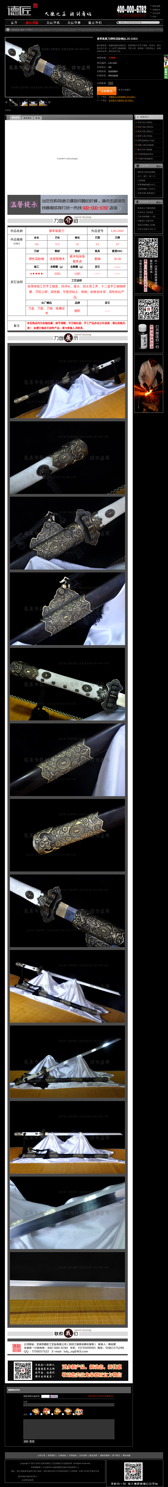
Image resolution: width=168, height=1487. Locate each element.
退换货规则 (105, 1455)
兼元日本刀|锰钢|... (145, 149)
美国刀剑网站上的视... (147, 225)
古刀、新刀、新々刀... (147, 176)
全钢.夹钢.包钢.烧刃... (147, 193)
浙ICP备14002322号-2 (27, 1476)
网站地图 (156, 6)
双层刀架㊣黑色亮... (146, 127)
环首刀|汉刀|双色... (145, 122)
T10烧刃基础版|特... (146, 159)
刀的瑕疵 (141, 180)
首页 (22, 30)
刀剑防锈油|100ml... (146, 154)
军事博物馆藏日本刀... (147, 185)
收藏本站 (156, 10)
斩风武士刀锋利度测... (147, 208)
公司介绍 (41, 1455)
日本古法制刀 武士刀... (147, 229)
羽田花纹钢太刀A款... (146, 140)
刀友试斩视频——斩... (147, 216)
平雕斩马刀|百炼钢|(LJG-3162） (122, 97)
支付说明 (83, 1455)
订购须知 (62, 1455)
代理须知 (73, 1455)
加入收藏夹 (125, 90)
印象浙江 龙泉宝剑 (146, 221)
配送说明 (93, 1455)
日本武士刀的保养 (145, 212)
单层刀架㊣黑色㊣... (146, 131)
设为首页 (156, 13)
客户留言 (116, 1455)
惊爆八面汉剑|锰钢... (146, 145)
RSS (154, 17)
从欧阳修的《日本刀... (147, 189)
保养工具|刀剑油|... (145, 136)
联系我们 (52, 1455)
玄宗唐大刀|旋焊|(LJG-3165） (121, 100)
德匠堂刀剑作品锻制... (147, 172)
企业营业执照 (27, 1480)
